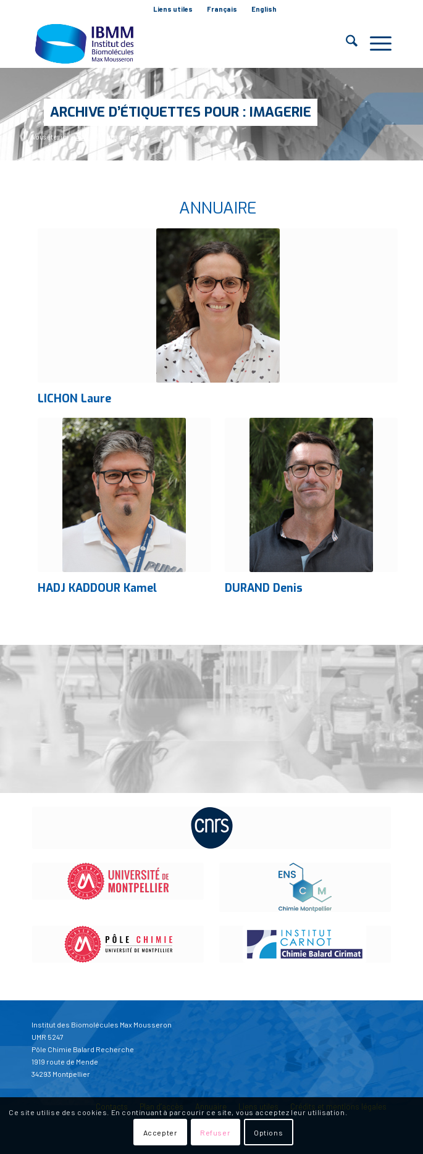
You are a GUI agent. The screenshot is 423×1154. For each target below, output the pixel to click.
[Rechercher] (345, 43)
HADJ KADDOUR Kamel (97, 588)
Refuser (215, 1132)
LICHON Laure (74, 398)
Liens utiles (173, 9)
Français (222, 9)
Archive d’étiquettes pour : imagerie (180, 112)
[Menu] (375, 43)
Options (268, 1132)
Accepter (160, 1132)
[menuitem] (173, 9)
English (264, 9)
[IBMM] (175, 43)
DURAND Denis (264, 588)
